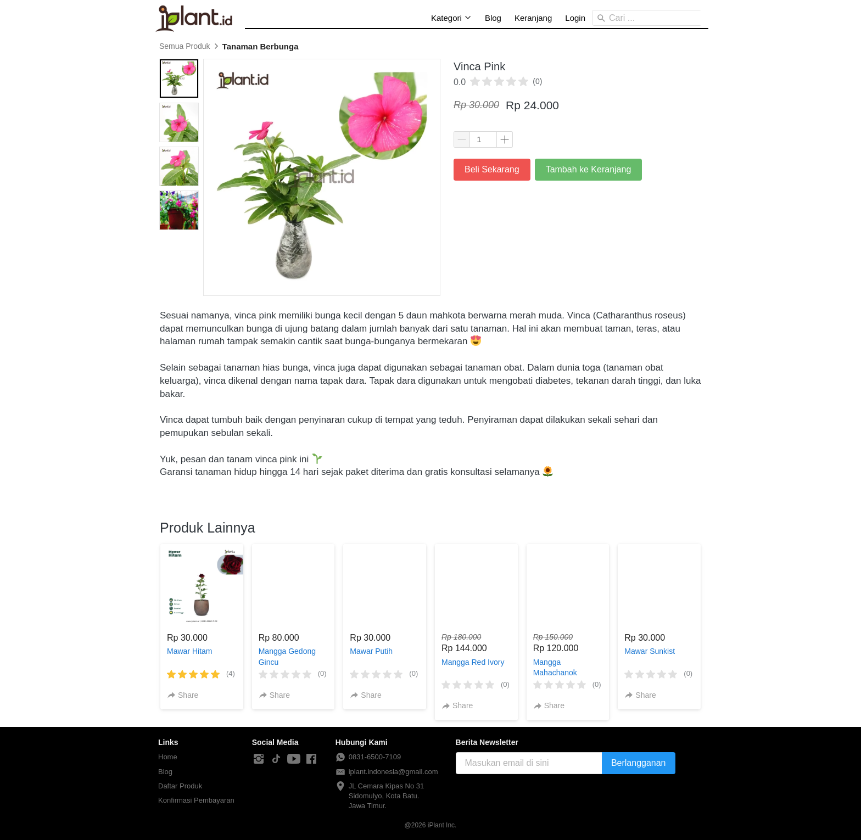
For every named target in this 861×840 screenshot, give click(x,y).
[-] (258, 759)
